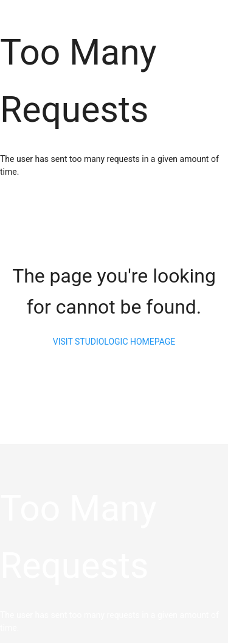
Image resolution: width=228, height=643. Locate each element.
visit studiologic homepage (114, 341)
